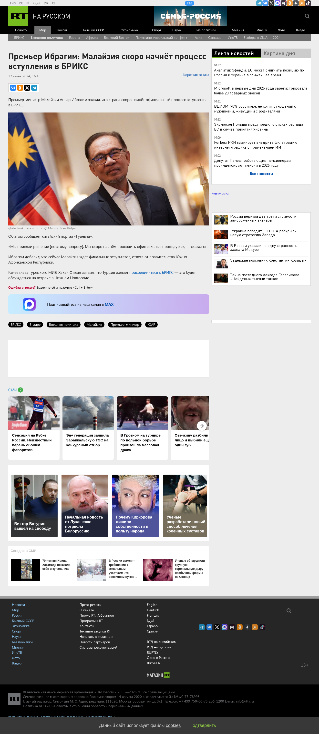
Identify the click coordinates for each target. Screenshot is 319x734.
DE (21, 3)
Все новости (261, 173)
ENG (13, 3)
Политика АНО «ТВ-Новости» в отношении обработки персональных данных (83, 705)
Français (153, 615)
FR (28, 3)
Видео (300, 30)
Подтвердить (203, 725)
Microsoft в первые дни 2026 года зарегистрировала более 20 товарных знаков (260, 90)
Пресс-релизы (90, 604)
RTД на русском (159, 647)
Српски (152, 631)
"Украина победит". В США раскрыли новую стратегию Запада (263, 233)
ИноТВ (262, 30)
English (152, 604)
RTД (189, 3)
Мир (42, 30)
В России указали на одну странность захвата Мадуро (263, 247)
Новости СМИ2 (220, 193)
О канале (87, 610)
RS (53, 3)
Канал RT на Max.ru (277, 3)
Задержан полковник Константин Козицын (268, 260)
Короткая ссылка (196, 74)
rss (302, 3)
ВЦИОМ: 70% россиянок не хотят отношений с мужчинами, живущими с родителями (255, 108)
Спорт (156, 30)
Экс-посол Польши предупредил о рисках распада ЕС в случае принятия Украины (258, 127)
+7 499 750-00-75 (193, 701)
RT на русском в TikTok (308, 3)
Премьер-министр (125, 324)
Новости (21, 30)
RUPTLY (152, 652)
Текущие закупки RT (95, 631)
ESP (46, 3)
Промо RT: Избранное (97, 615)
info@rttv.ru (245, 701)
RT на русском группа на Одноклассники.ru (290, 3)
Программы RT (91, 620)
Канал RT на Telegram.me (259, 3)
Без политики (206, 30)
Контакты (87, 625)
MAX (109, 304)
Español (152, 626)
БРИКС (19, 37)
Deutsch (153, 610)
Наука (176, 30)
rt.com (55, 696)
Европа (74, 37)
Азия (198, 37)
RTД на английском (161, 641)
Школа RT (154, 663)
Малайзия (94, 324)
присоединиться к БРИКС (151, 272)
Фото (281, 30)
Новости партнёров (95, 642)
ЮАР (151, 324)
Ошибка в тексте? (22, 287)
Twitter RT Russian (271, 3)
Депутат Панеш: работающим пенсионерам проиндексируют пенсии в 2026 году (252, 163)
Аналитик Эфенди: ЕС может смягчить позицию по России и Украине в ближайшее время (259, 72)
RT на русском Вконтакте (265, 3)
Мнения (238, 30)
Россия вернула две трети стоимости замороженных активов (263, 218)
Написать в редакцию (96, 636)
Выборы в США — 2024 (262, 37)
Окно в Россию (158, 657)
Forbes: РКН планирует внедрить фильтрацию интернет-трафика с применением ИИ (255, 145)
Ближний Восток (116, 37)
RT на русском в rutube (284, 3)
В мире (35, 324)
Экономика (129, 30)
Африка (92, 37)
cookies (173, 725)
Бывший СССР (93, 30)
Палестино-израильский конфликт (162, 37)
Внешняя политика (47, 37)
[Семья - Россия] (190, 16)
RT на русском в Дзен (296, 3)
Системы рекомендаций (98, 647)
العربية (36, 3)
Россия (62, 30)
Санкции (215, 37)
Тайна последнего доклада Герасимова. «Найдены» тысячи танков (265, 277)
